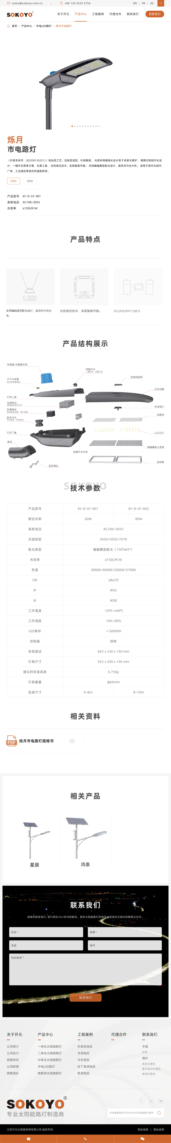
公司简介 (13, 1047)
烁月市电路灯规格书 (35, 741)
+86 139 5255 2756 (72, 3)
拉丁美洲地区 (86, 1067)
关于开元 (63, 14)
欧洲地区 (83, 1074)
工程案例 (98, 14)
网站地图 (143, 1130)
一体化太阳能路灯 (50, 1047)
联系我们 (133, 14)
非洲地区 (83, 1054)
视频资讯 (13, 1060)
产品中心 (81, 14)
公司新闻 (13, 1067)
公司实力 (13, 1054)
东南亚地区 (85, 1047)
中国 (145, 1047)
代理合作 (115, 14)
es (151, 3)
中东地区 (83, 1060)
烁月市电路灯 (63, 25)
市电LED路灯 (44, 25)
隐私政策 (158, 1130)
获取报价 (155, 14)
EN (134, 3)
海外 (145, 1059)
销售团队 (13, 1074)
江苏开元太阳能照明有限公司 (24, 1130)
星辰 (35, 862)
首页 (14, 25)
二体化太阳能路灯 (50, 1054)
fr (143, 3)
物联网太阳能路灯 (50, 1074)
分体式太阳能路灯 (50, 1060)
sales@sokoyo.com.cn (25, 3)
